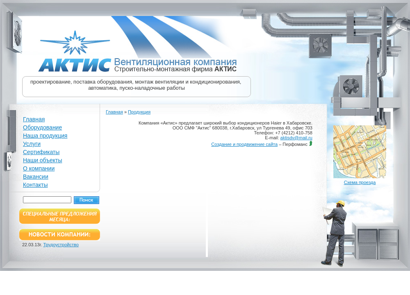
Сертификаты (41, 152)
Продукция (139, 111)
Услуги (32, 144)
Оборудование (42, 127)
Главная (34, 119)
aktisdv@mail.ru (296, 137)
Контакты (35, 185)
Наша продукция (45, 135)
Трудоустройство (61, 244)
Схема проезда (360, 182)
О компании (39, 168)
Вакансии (35, 176)
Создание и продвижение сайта (244, 144)
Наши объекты (42, 160)
